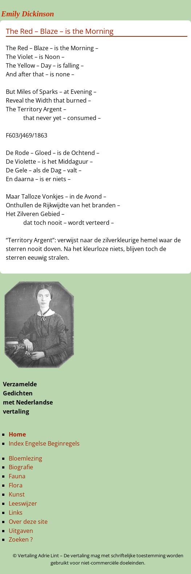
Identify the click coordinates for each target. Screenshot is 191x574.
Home (17, 434)
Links (16, 513)
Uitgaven (21, 531)
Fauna (17, 476)
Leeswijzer (23, 503)
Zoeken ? (21, 539)
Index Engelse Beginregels (44, 443)
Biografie (21, 467)
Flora (16, 485)
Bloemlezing (25, 458)
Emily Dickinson (27, 13)
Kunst (17, 494)
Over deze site (28, 522)
